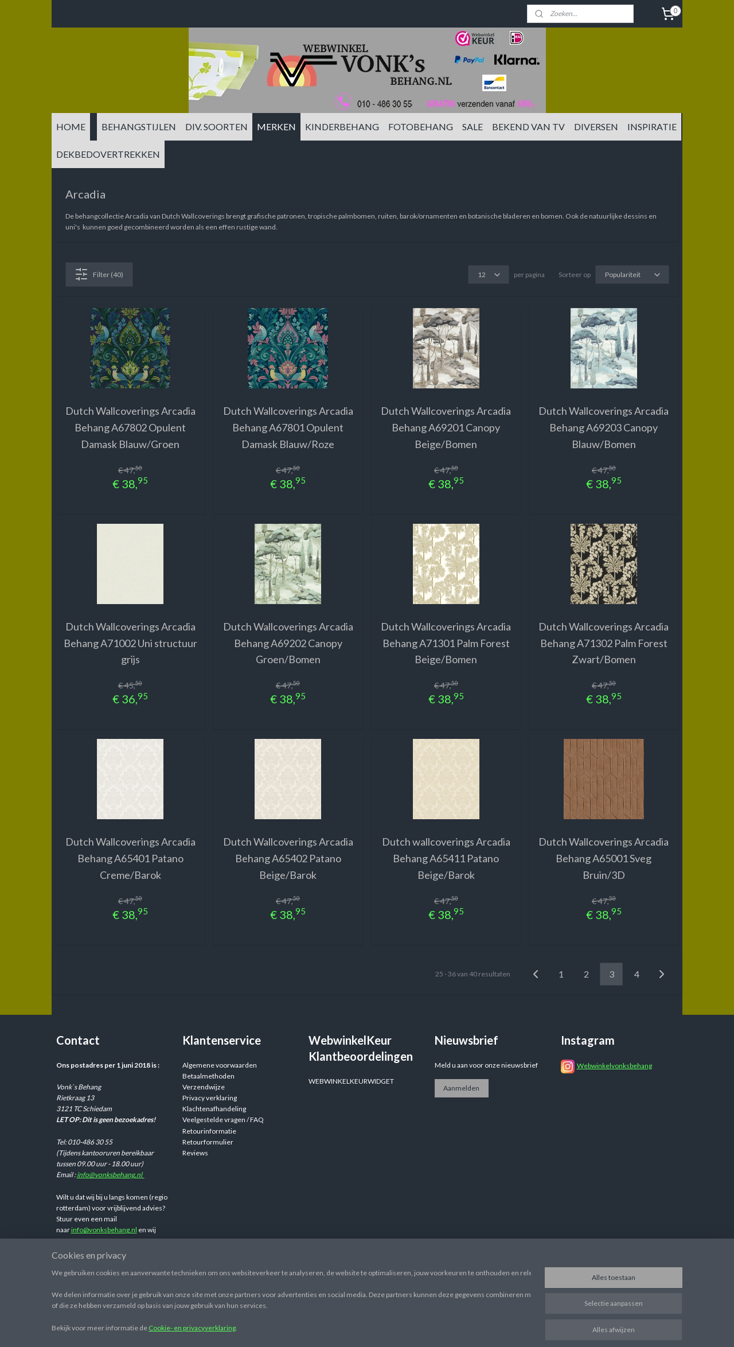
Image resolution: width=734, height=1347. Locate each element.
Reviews (195, 1153)
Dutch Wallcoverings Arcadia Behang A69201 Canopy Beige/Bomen (446, 427)
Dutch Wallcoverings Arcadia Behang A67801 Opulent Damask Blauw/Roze (288, 427)
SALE (472, 126)
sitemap (435, 1326)
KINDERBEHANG (342, 126)
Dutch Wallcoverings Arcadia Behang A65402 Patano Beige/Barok (288, 858)
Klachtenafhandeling (214, 1108)
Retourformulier (207, 1142)
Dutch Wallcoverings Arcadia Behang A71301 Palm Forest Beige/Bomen (446, 643)
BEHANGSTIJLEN (138, 126)
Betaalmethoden (208, 1076)
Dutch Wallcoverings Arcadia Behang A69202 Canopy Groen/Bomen (288, 643)
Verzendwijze (203, 1087)
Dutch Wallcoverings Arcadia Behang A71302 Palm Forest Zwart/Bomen (603, 643)
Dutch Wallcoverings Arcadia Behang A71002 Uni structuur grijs (130, 643)
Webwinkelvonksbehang (614, 1065)
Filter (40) (99, 274)
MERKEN (276, 126)
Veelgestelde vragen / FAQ (223, 1119)
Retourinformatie (209, 1131)
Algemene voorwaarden (219, 1065)
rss (455, 1326)
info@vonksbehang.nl (111, 1174)
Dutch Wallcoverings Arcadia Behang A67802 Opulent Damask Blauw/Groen (130, 427)
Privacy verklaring (209, 1097)
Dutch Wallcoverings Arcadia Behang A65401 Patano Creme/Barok (130, 858)
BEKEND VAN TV (528, 126)
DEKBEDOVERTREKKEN (108, 154)
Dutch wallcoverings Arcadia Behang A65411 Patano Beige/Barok (446, 858)
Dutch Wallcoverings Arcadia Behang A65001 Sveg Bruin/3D (603, 858)
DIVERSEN (596, 126)
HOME (70, 126)
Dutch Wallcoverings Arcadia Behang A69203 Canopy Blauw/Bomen (603, 427)
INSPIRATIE (652, 126)
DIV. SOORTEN (216, 126)
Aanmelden (461, 1088)
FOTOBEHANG (420, 126)
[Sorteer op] (632, 274)
